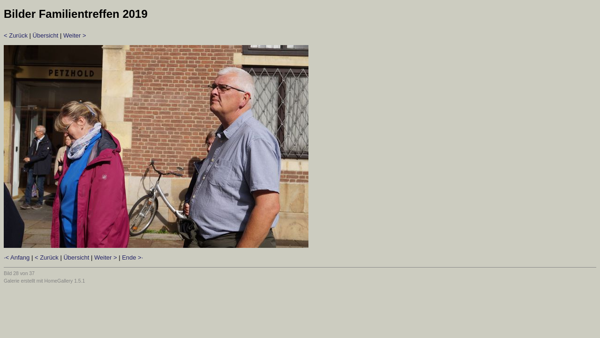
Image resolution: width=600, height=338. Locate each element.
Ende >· (132, 257)
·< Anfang (17, 257)
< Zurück (16, 35)
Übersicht (46, 35)
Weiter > (74, 35)
